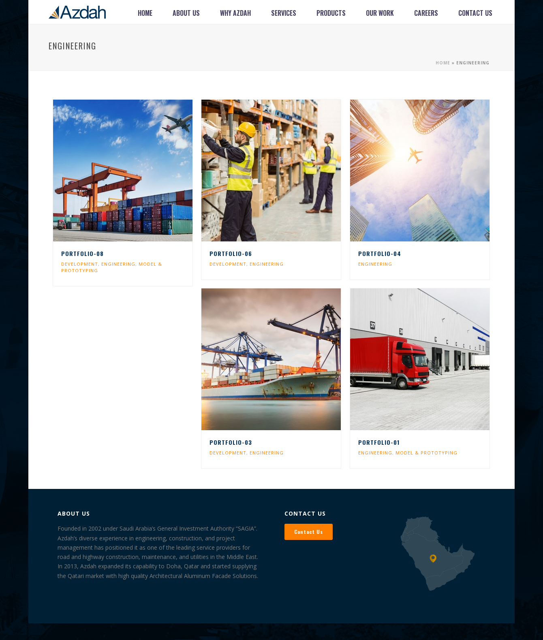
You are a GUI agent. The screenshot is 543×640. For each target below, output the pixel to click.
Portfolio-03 (231, 442)
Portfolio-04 (379, 253)
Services (283, 13)
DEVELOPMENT (79, 264)
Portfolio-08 (82, 253)
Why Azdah (235, 13)
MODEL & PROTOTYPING (426, 453)
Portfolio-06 (231, 253)
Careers (426, 13)
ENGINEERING (118, 264)
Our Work (380, 13)
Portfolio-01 (379, 442)
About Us (186, 13)
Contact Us (475, 13)
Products (331, 13)
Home (145, 13)
